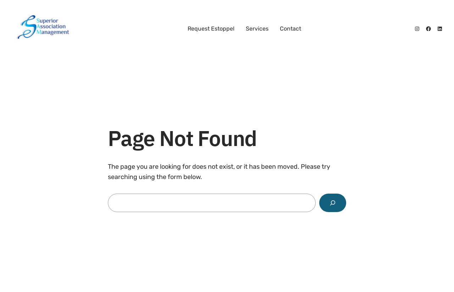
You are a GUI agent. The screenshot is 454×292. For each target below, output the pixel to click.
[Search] (332, 203)
